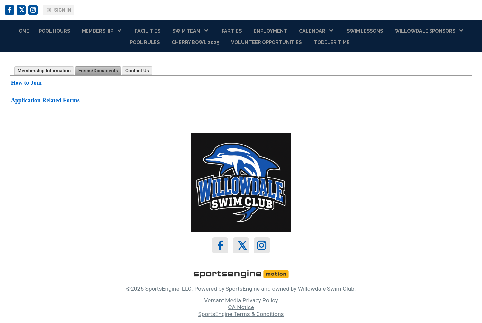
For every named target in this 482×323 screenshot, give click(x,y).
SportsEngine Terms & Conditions (241, 314)
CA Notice (241, 307)
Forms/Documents (98, 71)
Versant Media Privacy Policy (241, 300)
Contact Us (137, 71)
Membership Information (44, 71)
